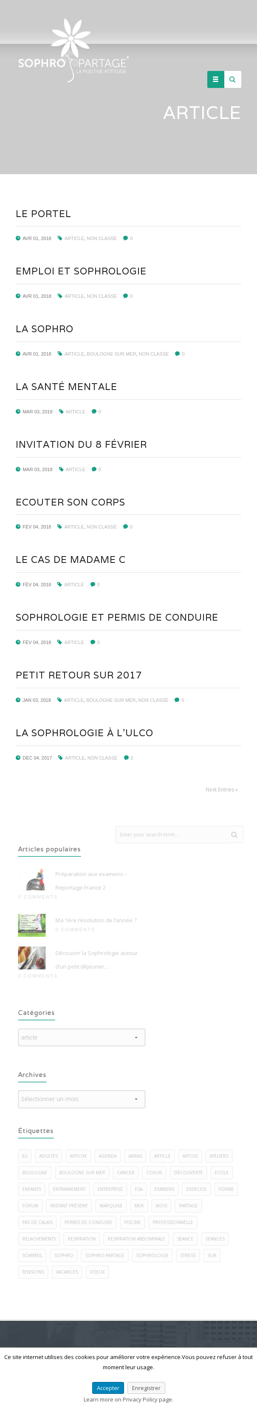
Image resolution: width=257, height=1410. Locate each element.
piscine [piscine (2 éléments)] (136, 1222)
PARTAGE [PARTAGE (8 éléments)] (192, 1206)
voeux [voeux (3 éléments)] (101, 1272)
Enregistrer (146, 1388)
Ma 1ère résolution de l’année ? (100, 920)
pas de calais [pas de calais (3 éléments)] (41, 1222)
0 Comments (42, 896)
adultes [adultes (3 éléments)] (52, 1156)
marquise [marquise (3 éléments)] (115, 1206)
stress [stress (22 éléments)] (192, 1255)
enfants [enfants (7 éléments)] (35, 1189)
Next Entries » (221, 789)
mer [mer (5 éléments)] (143, 1206)
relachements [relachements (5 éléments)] (43, 1239)
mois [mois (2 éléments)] (165, 1206)
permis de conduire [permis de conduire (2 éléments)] (92, 1222)
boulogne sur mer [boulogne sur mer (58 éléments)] (86, 1172)
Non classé (102, 238)
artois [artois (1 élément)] (194, 1156)
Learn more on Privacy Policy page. (128, 1399)
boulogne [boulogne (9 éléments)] (38, 1172)
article (74, 238)
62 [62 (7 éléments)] (28, 1156)
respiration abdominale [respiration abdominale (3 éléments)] (140, 1239)
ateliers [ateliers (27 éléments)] (223, 1156)
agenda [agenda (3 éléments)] (112, 1156)
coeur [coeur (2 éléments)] (158, 1172)
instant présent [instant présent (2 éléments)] (73, 1206)
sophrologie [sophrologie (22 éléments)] (156, 1255)
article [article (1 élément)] (166, 1156)
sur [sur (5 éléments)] (216, 1255)
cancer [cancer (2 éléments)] (129, 1172)
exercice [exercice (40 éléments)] (200, 1189)
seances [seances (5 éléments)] (219, 1239)
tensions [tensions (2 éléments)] (37, 1272)
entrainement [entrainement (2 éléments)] (73, 1189)
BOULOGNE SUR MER (111, 353)
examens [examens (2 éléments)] (168, 1189)
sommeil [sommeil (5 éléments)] (36, 1255)
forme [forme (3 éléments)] (230, 1189)
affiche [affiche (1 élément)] (82, 1156)
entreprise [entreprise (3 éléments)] (114, 1189)
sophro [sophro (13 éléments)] (67, 1255)
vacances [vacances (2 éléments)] (71, 1272)
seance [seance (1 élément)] (189, 1239)
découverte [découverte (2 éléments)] (192, 1172)
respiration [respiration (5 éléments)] (86, 1239)
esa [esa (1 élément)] (143, 1189)
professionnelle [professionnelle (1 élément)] (177, 1222)
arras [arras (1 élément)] (139, 1156)
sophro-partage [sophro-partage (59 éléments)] (108, 1255)
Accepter (108, 1388)
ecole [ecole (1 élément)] (226, 1172)
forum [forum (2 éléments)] (34, 1206)
